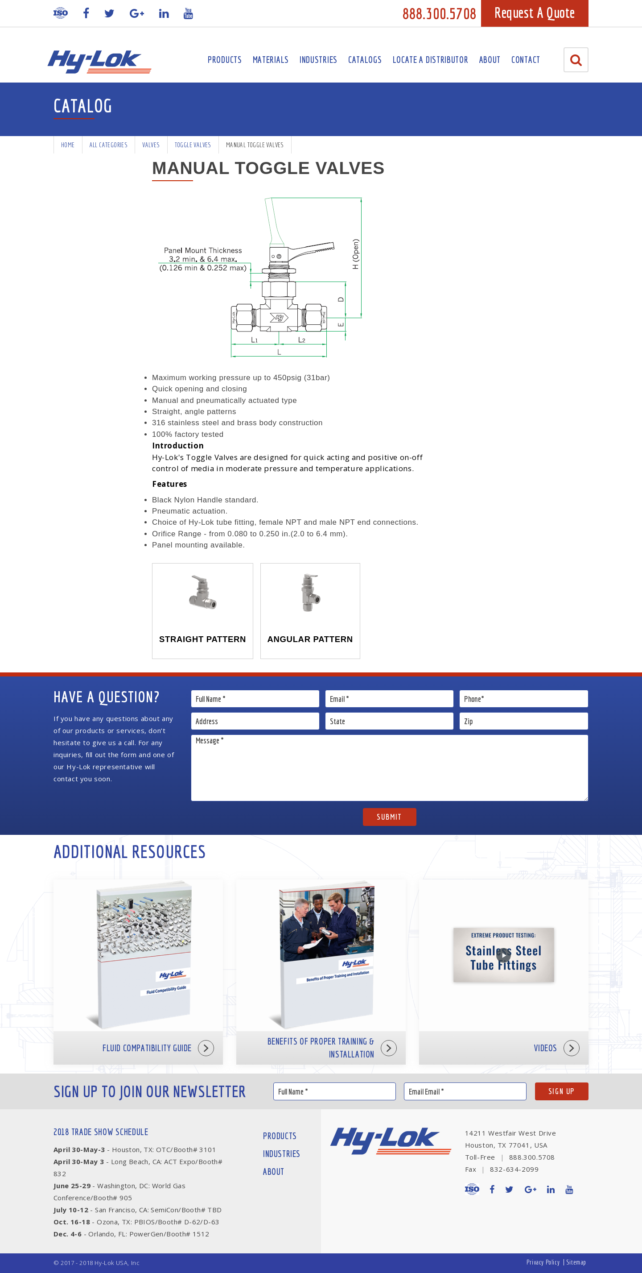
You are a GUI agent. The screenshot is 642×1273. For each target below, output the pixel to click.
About (490, 59)
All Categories (109, 145)
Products (225, 59)
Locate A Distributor (431, 59)
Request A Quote (534, 12)
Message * (390, 767)
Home (68, 145)
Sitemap (576, 1262)
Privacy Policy (543, 1262)
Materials (271, 59)
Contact (525, 59)
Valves (151, 145)
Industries (318, 59)
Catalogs (365, 59)
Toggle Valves (193, 145)
